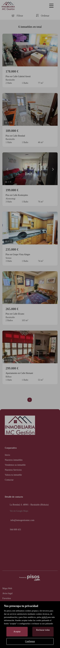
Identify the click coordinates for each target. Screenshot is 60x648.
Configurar (30, 641)
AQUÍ (44, 617)
